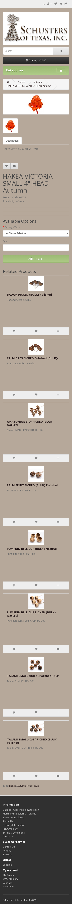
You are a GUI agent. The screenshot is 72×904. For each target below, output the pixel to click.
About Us (8, 821)
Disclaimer (8, 836)
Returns (7, 850)
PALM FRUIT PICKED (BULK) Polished (32, 485)
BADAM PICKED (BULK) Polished (29, 294)
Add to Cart (36, 258)
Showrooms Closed (13, 817)
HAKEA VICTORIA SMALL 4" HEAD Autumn (29, 86)
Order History (10, 879)
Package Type (12, 227)
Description (12, 140)
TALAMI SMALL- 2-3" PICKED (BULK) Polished (32, 740)
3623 (36, 785)
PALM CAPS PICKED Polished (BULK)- (32, 358)
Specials (7, 864)
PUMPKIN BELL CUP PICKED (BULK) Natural (31, 613)
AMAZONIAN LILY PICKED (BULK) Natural (30, 423)
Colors (21, 82)
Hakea (12, 785)
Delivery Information (14, 825)
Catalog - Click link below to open (21, 809)
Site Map (7, 854)
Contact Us (9, 846)
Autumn (37, 82)
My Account (9, 875)
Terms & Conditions (14, 832)
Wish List (7, 882)
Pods (29, 785)
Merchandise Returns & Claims (19, 813)
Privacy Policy (10, 829)
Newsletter (9, 886)
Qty (5, 241)
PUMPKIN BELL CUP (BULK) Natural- (32, 549)
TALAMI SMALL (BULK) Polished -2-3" (33, 676)
